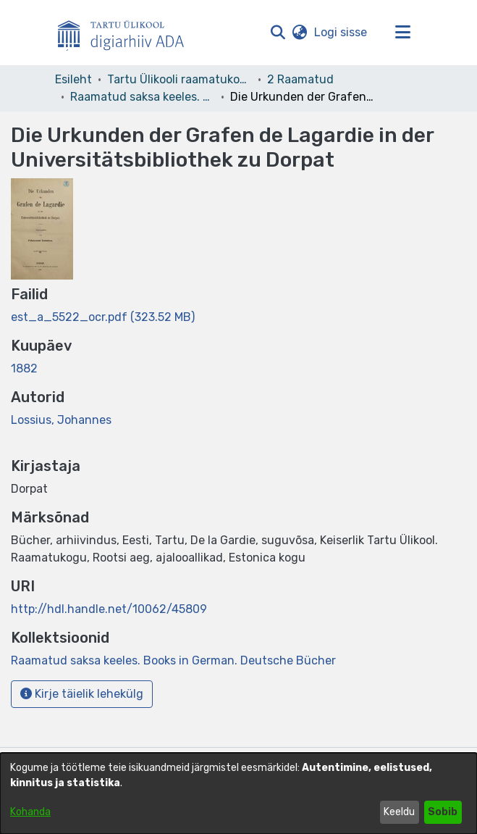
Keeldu (399, 812)
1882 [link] (24, 368)
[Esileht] (126, 32)
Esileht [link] (73, 79)
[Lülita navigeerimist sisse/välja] (403, 32)
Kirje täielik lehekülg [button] (81, 694)
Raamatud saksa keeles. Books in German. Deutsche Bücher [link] (142, 97)
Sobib (442, 812)
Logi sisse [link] (341, 32)
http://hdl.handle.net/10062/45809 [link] (109, 609)
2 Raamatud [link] (300, 79)
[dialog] (238, 793)
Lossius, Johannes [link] (61, 420)
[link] (103, 317)
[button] (278, 32)
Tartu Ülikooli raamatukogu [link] (179, 79)
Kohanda (30, 812)
